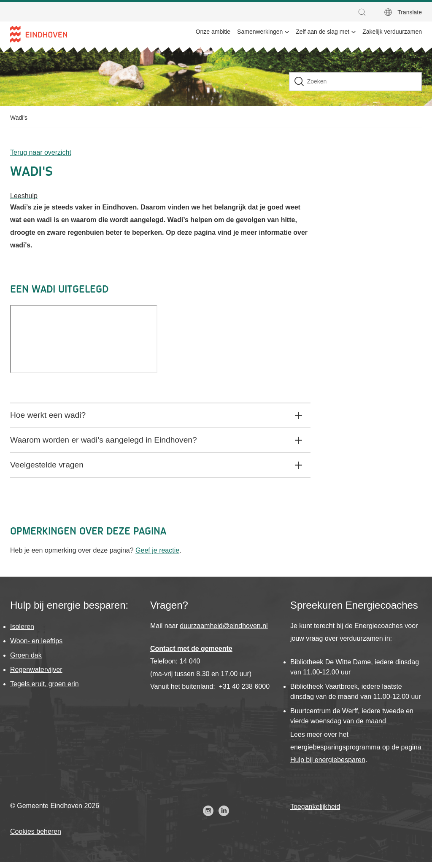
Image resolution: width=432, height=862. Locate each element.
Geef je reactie (157, 550)
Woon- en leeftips (36, 640)
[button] (364, 12)
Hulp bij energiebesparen (327, 759)
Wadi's (18, 117)
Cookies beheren (35, 831)
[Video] (83, 339)
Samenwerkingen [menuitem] (260, 31)
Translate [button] (409, 12)
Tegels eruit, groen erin (44, 683)
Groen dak (26, 655)
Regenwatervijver (36, 669)
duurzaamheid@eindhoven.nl (223, 625)
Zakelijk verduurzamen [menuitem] (392, 31)
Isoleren (22, 626)
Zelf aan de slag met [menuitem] (322, 31)
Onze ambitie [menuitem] (213, 31)
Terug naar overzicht (40, 152)
